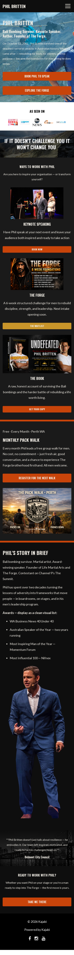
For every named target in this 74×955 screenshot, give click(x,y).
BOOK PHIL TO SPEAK (37, 76)
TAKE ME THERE (37, 902)
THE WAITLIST (37, 326)
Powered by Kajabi (37, 930)
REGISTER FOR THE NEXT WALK (37, 478)
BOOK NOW (37, 249)
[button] (37, 354)
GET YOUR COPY (37, 409)
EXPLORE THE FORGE (37, 90)
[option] (37, 848)
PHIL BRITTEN (14, 6)
